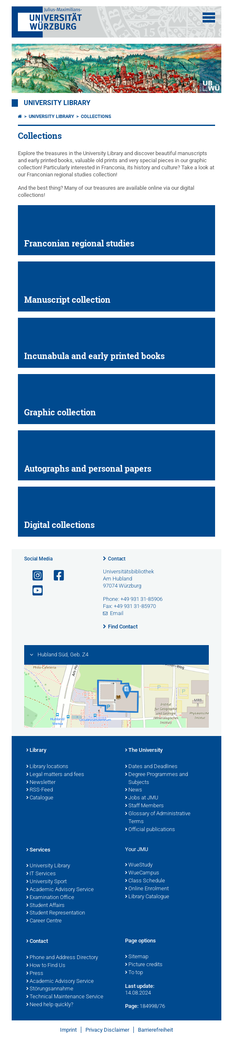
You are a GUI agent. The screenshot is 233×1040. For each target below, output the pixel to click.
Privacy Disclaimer (107, 1030)
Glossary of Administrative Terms (157, 818)
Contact (116, 559)
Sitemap (136, 957)
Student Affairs (45, 905)
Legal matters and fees (55, 775)
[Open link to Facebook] (55, 575)
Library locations (47, 767)
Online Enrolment (147, 889)
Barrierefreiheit (155, 1030)
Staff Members (144, 806)
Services (38, 850)
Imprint (68, 1030)
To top (134, 973)
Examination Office (50, 898)
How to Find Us (45, 966)
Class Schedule (145, 881)
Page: (131, 1006)
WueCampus (142, 873)
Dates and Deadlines (151, 767)
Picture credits (144, 965)
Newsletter (40, 782)
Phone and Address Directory (62, 958)
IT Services (41, 874)
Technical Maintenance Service (64, 997)
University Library (57, 103)
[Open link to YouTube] (34, 590)
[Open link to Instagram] (34, 575)
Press (34, 973)
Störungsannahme (49, 989)
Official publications (150, 830)
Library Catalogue (147, 897)
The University (144, 750)
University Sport (46, 882)
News (133, 790)
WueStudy (139, 865)
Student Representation (55, 913)
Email (116, 613)
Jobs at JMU (141, 798)
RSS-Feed (39, 790)
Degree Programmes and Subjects (156, 778)
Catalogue (39, 798)
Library (36, 750)
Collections (96, 116)
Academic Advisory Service (60, 890)
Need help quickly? (49, 1005)
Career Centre (44, 921)
